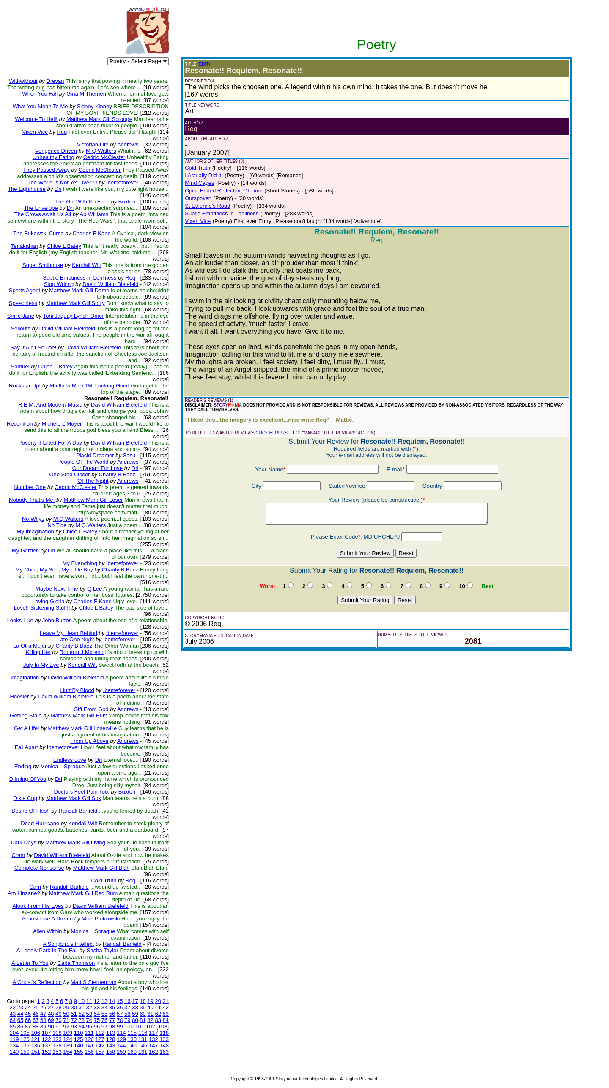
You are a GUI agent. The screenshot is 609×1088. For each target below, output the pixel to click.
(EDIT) (204, 64)
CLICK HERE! (268, 433)
